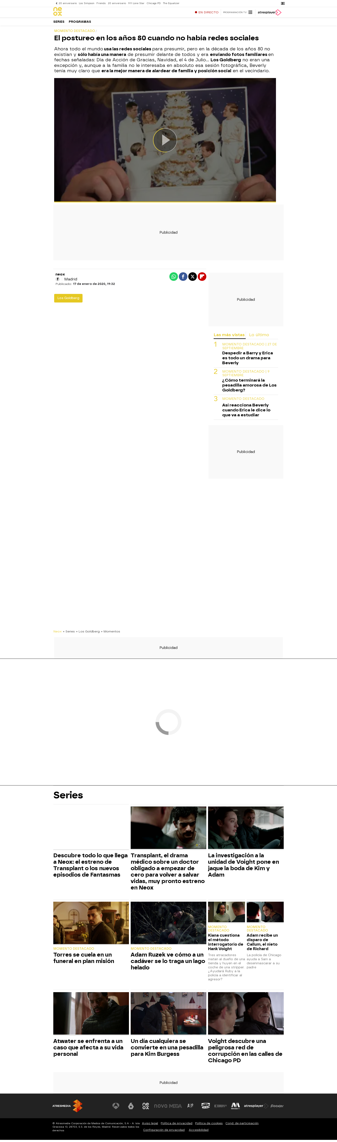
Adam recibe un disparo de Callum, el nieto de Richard (262, 944)
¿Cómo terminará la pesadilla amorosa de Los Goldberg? (249, 387)
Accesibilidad (198, 1132)
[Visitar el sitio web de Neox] (145, 1108)
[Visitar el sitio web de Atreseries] (190, 1108)
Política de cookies (209, 1125)
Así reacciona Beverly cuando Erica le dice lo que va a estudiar (246, 412)
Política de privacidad (176, 1125)
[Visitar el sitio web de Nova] (160, 1108)
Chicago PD (154, 3)
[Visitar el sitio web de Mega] (175, 1108)
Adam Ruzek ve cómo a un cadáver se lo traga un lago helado (168, 963)
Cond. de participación (242, 1125)
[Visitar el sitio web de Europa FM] (220, 1108)
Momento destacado (243, 401)
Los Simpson (86, 3)
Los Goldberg (68, 300)
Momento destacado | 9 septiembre (246, 375)
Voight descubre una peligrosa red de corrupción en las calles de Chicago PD (245, 1053)
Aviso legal (150, 1125)
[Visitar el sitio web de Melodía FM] (235, 1108)
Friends (101, 3)
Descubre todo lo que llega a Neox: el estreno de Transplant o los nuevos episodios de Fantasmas (90, 867)
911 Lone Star (136, 3)
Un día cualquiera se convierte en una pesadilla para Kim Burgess (167, 1049)
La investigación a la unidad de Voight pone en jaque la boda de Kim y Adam (243, 867)
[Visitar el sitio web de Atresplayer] (256, 1108)
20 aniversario (68, 3)
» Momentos (110, 633)
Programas (80, 23)
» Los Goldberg (88, 633)
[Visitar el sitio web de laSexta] (130, 1108)
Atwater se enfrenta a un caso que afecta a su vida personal (88, 1049)
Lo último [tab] (259, 336)
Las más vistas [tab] (229, 336)
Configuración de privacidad (164, 1132)
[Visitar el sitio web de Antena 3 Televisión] (115, 1108)
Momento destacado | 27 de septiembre (249, 348)
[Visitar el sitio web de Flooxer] (277, 1108)
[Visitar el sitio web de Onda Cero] (205, 1108)
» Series (69, 633)
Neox (57, 633)
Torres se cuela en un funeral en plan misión (83, 960)
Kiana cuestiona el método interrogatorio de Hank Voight (225, 944)
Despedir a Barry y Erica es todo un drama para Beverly (247, 360)
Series (58, 23)
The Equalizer (171, 3)
